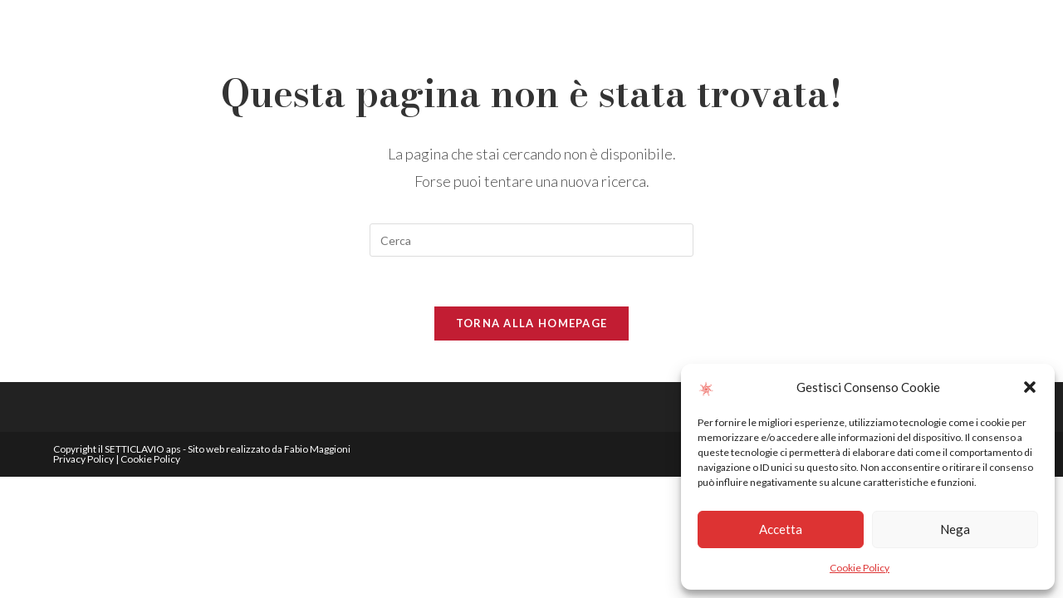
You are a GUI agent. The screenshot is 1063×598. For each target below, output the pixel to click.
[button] (1029, 387)
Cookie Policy (859, 567)
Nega (955, 529)
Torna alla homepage (532, 323)
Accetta (780, 529)
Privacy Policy (83, 459)
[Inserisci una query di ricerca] (531, 240)
